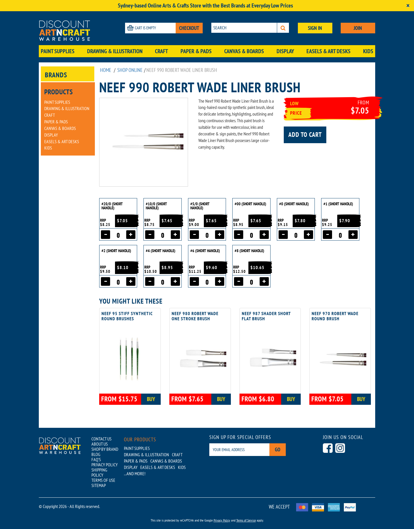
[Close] (408, 5)
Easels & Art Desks (328, 51)
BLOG (95, 454)
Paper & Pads (196, 51)
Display (285, 51)
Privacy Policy (222, 520)
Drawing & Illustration (115, 51)
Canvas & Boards (244, 51)
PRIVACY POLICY (104, 464)
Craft (161, 51)
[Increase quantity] (130, 234)
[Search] (283, 28)
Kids (368, 51)
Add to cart (305, 135)
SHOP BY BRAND (104, 449)
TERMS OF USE (103, 480)
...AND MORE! (134, 473)
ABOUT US (99, 444)
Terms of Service (246, 520)
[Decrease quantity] (105, 234)
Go (277, 449)
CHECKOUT (189, 28)
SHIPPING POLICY (99, 472)
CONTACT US (101, 439)
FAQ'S (96, 459)
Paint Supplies (57, 51)
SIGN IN (315, 28)
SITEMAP (98, 485)
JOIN (358, 28)
